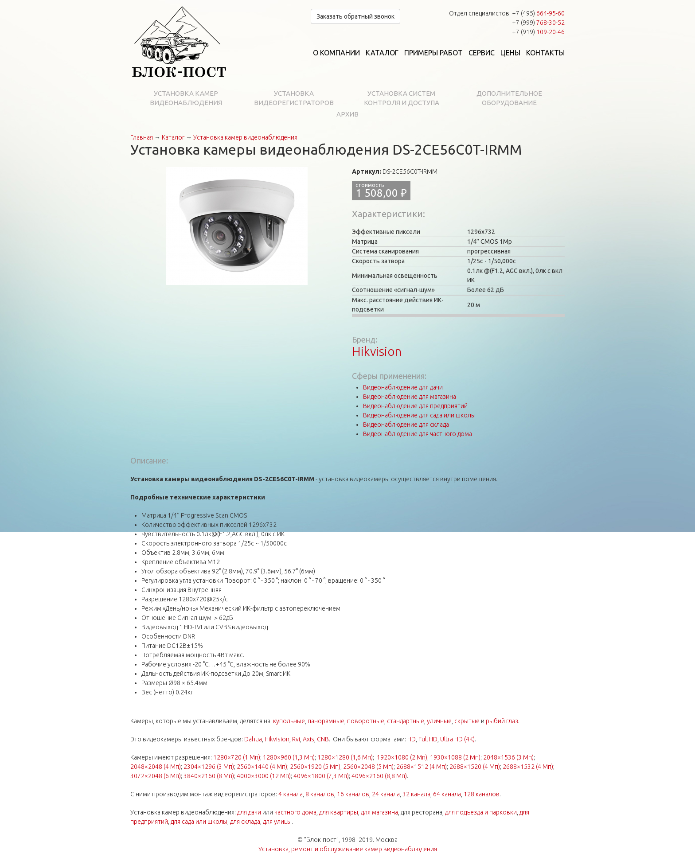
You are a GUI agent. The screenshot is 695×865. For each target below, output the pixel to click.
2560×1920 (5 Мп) (315, 766)
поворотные (365, 721)
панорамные (326, 721)
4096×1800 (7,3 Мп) (321, 775)
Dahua (253, 739)
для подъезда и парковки (481, 812)
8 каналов (319, 794)
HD (411, 739)
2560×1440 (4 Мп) (262, 766)
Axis (308, 739)
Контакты (545, 53)
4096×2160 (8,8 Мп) (379, 775)
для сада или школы (199, 821)
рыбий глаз (502, 721)
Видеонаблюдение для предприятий (415, 405)
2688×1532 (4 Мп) (528, 766)
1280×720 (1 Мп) (236, 757)
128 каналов (482, 794)
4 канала (290, 794)
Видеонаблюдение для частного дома (417, 433)
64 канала (447, 794)
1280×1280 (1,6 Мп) (345, 757)
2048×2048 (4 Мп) (155, 766)
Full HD (427, 739)
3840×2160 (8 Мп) (209, 775)
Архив (347, 114)
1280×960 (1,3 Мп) (289, 757)
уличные (439, 721)
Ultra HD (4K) (457, 739)
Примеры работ (433, 53)
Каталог (382, 53)
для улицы (277, 821)
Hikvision (377, 351)
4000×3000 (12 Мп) (264, 775)
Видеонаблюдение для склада (406, 424)
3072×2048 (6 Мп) (155, 775)
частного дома (295, 812)
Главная (141, 137)
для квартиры (338, 812)
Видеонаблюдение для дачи (403, 387)
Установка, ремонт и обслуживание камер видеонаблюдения (347, 849)
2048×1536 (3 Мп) (508, 757)
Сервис (482, 53)
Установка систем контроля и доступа (401, 98)
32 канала (416, 794)
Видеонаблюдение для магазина (409, 396)
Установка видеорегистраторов (294, 98)
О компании (336, 53)
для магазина (379, 812)
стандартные (405, 721)
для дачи (249, 812)
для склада (245, 821)
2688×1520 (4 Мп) (474, 766)
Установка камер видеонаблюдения (186, 98)
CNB (323, 739)
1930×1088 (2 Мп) (455, 757)
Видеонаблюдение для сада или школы (419, 415)
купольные (289, 721)
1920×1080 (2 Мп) (402, 757)
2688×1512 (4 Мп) (421, 766)
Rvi (296, 739)
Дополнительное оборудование (509, 98)
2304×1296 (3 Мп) (209, 766)
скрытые (467, 721)
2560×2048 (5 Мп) (368, 766)
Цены (510, 53)
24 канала (386, 794)
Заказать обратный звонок (355, 16)
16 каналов (353, 794)
